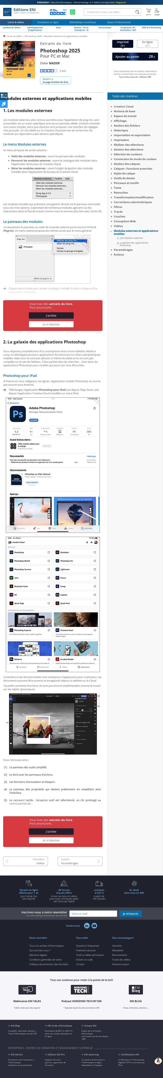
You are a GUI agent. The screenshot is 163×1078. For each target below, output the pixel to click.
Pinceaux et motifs (126, 182)
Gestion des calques (127, 163)
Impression (121, 139)
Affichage (120, 120)
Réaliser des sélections (129, 144)
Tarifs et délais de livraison (90, 955)
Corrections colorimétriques (133, 202)
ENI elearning (91, 1054)
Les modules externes (131, 238)
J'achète (51, 315)
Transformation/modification (134, 197)
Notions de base (124, 111)
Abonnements (119, 955)
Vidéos (40, 863)
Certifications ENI (130, 1054)
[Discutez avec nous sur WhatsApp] (72, 12)
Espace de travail (125, 115)
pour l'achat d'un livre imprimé (28, 894)
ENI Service (17, 1054)
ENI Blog (15, 1025)
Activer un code (84, 959)
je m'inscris (130, 914)
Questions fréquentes (87, 945)
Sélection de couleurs (128, 154)
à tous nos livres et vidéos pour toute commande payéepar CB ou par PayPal (64, 895)
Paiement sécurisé (86, 950)
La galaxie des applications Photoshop (134, 244)
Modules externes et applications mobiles (136, 232)
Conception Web (125, 221)
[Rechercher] (137, 12)
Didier (50, 63)
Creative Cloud (124, 106)
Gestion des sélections (128, 149)
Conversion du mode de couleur (135, 159)
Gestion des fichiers (127, 125)
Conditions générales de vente (45, 959)
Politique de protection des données (48, 964)
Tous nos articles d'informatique (46, 945)
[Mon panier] (148, 12)
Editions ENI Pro (56, 1054)
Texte (117, 187)
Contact (80, 964)
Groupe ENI (90, 1025)
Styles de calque (124, 173)
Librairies (117, 945)
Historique (121, 130)
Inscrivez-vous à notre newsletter (44, 913)
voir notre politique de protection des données (46, 915)
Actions (119, 254)
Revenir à (55, 80)
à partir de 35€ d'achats (99, 894)
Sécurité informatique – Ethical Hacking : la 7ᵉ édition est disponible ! (81, 2)
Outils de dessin (124, 178)
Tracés (118, 211)
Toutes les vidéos (121, 959)
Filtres (118, 206)
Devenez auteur (120, 964)
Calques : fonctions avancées (133, 168)
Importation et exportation (132, 135)
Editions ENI (21, 12)
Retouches (121, 192)
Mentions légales (38, 955)
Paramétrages (69, 863)
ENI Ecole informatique (60, 1025)
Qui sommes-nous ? (39, 950)
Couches (119, 216)
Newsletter (118, 950)
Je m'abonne (51, 324)
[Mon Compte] (157, 12)
